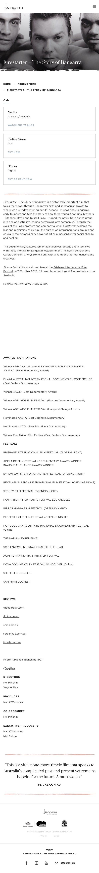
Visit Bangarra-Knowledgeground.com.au (50, 852)
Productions (27, 84)
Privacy (43, 836)
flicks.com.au (11, 616)
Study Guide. (33, 284)
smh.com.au (10, 625)
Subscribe (64, 863)
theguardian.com (13, 608)
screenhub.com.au (14, 634)
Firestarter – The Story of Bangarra (34, 90)
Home (7, 84)
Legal (56, 836)
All (6, 100)
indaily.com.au (12, 642)
